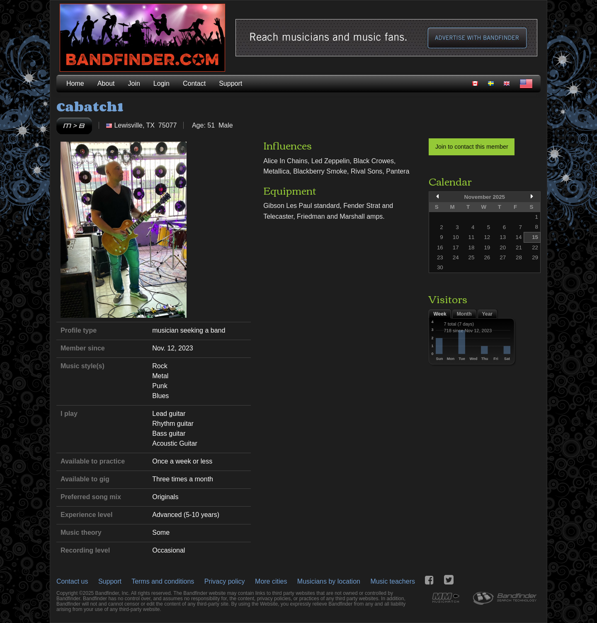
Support (109, 581)
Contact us (72, 581)
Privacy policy (224, 581)
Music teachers (392, 581)
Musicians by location (328, 581)
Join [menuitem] (134, 83)
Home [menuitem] (75, 83)
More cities (271, 581)
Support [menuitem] (230, 83)
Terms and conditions (162, 581)
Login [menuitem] (161, 83)
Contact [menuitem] (194, 83)
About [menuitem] (106, 83)
